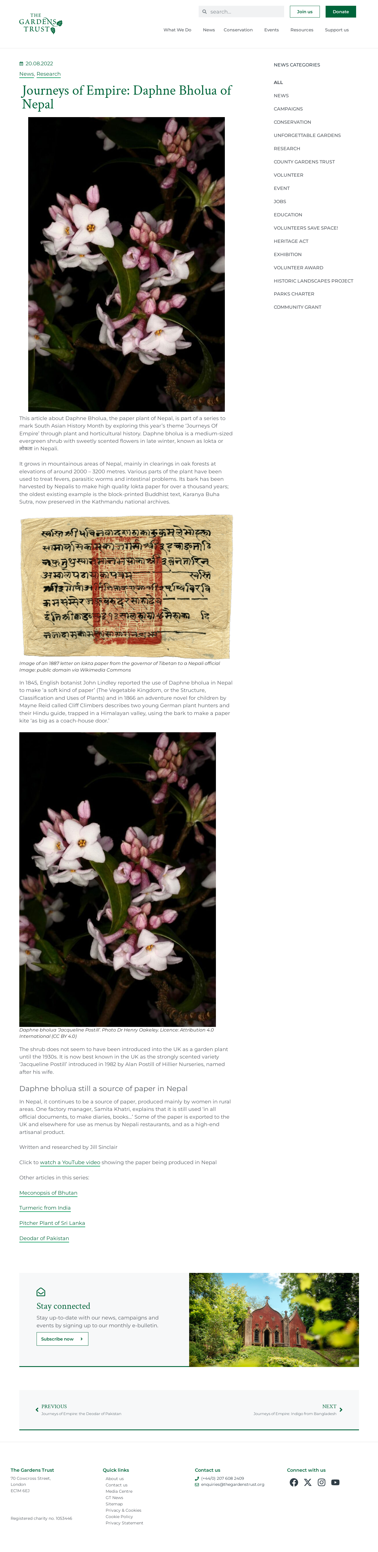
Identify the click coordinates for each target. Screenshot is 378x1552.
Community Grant (297, 307)
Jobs (280, 201)
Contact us (117, 1485)
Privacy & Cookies (123, 1510)
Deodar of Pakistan (44, 1238)
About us (115, 1478)
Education (288, 215)
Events (273, 30)
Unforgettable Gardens (307, 135)
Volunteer (288, 175)
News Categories (297, 65)
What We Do (179, 30)
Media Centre (119, 1491)
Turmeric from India (45, 1208)
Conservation (240, 30)
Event (282, 188)
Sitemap (114, 1504)
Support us (338, 30)
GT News (114, 1497)
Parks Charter (294, 294)
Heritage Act (291, 241)
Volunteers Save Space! (306, 228)
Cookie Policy (119, 1516)
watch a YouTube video (70, 1162)
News (209, 30)
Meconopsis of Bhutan (48, 1193)
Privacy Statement (124, 1523)
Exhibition (288, 254)
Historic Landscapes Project (313, 281)
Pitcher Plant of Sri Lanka (52, 1223)
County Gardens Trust (304, 162)
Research (49, 74)
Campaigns (288, 109)
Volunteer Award (298, 267)
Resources (303, 30)
